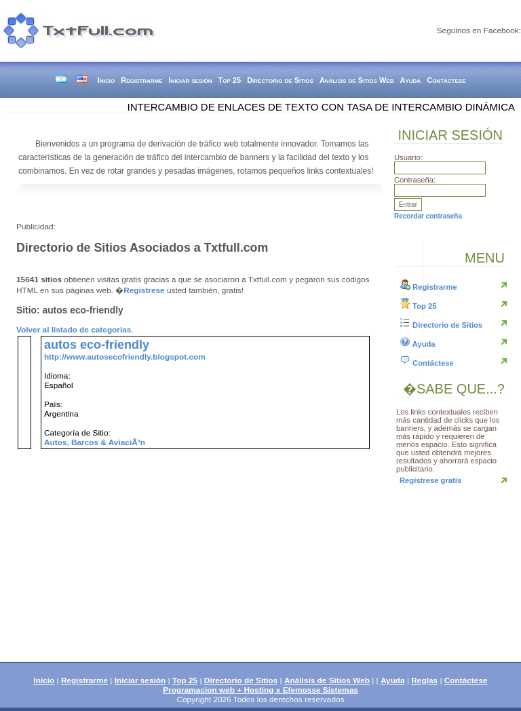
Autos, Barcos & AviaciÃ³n (94, 442)
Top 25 (230, 80)
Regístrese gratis (430, 480)
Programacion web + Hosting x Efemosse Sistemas (260, 690)
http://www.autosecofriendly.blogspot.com (125, 357)
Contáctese (446, 80)
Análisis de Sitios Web (357, 80)
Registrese (144, 290)
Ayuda (410, 80)
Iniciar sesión (190, 80)
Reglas (424, 680)
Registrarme (141, 80)
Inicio (106, 80)
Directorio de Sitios (280, 80)
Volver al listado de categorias (73, 329)
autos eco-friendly (96, 344)
